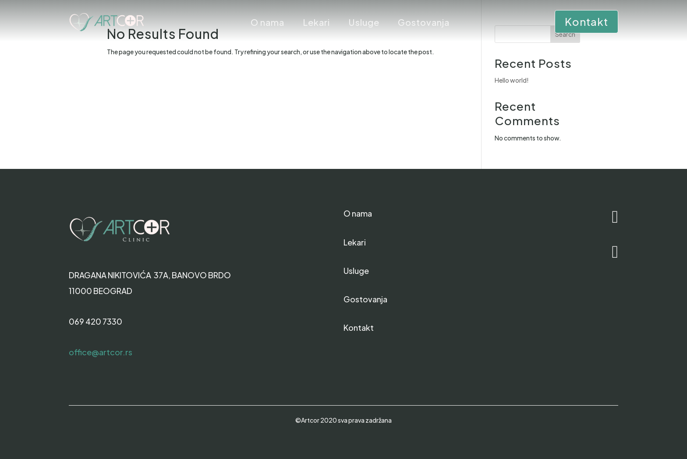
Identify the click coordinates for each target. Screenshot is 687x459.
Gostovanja (424, 23)
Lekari (316, 23)
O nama (267, 23)
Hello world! (512, 80)
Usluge (363, 23)
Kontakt (586, 21)
